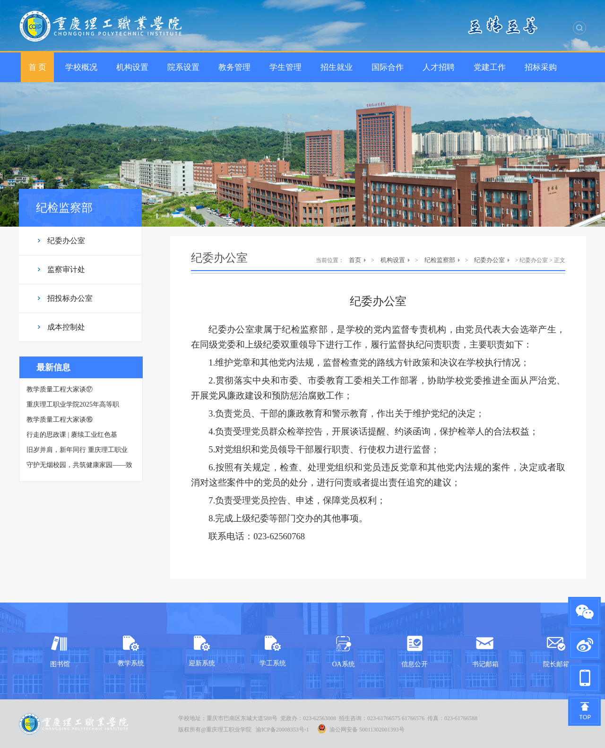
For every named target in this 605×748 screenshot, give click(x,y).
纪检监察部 (439, 260)
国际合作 (388, 67)
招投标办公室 (70, 298)
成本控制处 (66, 327)
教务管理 (234, 67)
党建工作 (490, 67)
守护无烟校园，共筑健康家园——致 (79, 464)
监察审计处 (66, 269)
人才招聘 (439, 67)
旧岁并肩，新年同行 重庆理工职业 (77, 449)
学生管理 (285, 67)
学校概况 (81, 67)
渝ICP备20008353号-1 (282, 729)
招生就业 (336, 67)
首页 (355, 260)
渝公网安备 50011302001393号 (361, 728)
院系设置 (183, 67)
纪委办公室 (66, 241)
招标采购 (541, 67)
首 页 (37, 67)
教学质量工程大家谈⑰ (59, 389)
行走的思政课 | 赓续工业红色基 (71, 434)
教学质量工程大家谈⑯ (59, 419)
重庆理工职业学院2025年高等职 (72, 404)
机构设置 (132, 67)
